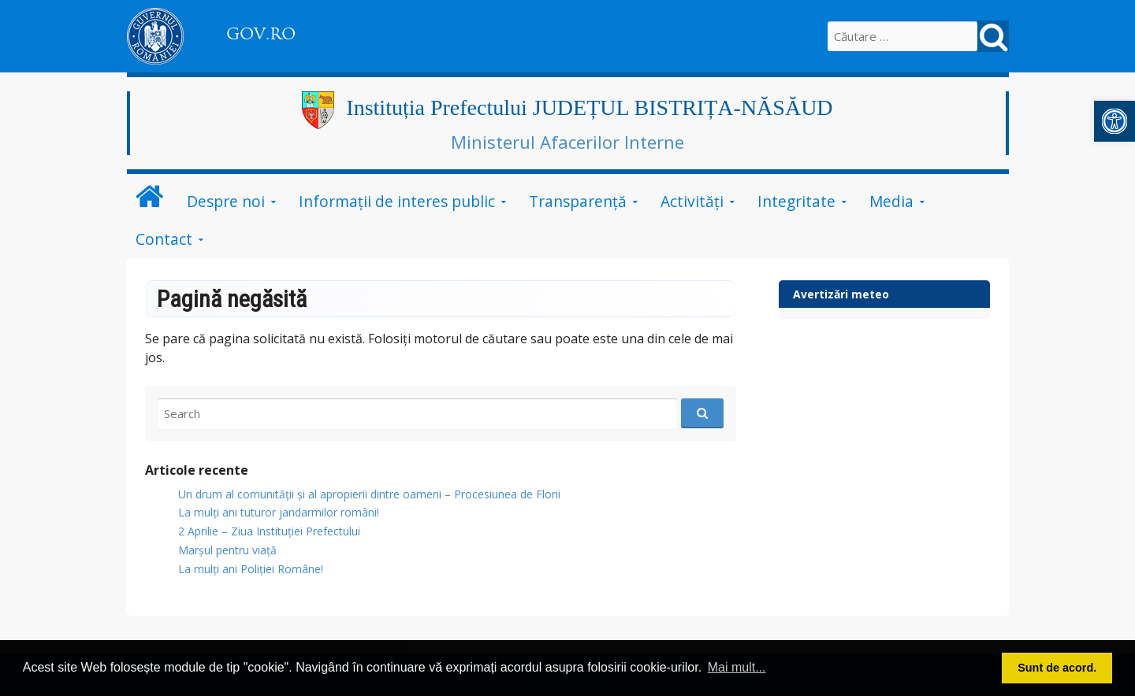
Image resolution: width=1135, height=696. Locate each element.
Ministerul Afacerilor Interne (567, 142)
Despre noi (226, 201)
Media (891, 201)
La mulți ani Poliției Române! (250, 568)
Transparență (578, 201)
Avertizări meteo (841, 294)
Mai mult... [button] (737, 667)
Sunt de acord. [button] (1057, 667)
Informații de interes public (397, 201)
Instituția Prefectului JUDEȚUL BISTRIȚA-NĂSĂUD (589, 107)
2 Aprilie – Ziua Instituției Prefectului (269, 531)
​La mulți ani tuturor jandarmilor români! (278, 512)
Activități (692, 201)
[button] (1114, 121)
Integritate (796, 201)
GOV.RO (261, 34)
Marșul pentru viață (227, 549)
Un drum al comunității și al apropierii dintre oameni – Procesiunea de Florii (369, 494)
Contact (164, 239)
